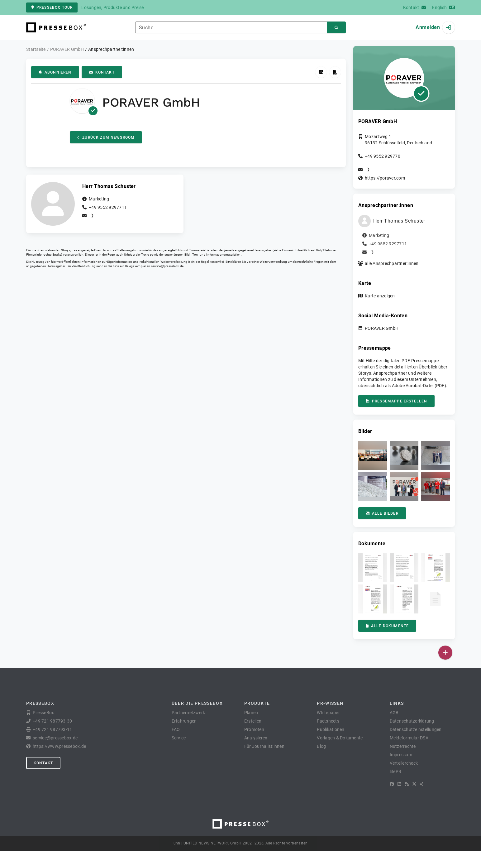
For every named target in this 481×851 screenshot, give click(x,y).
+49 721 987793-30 (52, 721)
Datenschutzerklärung (412, 721)
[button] (372, 455)
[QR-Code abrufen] (321, 72)
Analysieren (256, 737)
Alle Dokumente (387, 626)
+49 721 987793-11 (52, 729)
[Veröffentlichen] (445, 653)
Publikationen (330, 729)
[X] (414, 784)
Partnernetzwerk (188, 712)
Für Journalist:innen (264, 746)
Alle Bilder (382, 513)
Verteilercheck (404, 763)
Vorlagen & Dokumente (340, 737)
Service (179, 737)
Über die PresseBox (197, 703)
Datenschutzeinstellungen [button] (416, 729)
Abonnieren (55, 72)
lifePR (396, 771)
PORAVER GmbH (381, 328)
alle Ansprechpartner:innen (392, 263)
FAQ (176, 729)
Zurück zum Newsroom (106, 137)
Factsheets (328, 721)
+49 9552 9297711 (108, 207)
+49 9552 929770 (382, 156)
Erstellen (252, 721)
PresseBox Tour (52, 7)
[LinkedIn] (399, 784)
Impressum (401, 754)
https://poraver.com (385, 177)
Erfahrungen (184, 721)
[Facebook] (392, 784)
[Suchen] (336, 28)
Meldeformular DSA (409, 737)
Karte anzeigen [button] (380, 295)
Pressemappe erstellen (396, 401)
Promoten (254, 729)
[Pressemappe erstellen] (335, 72)
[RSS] (407, 784)
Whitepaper (328, 712)
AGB (394, 712)
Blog (321, 746)
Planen (251, 712)
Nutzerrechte (403, 746)
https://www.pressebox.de (59, 746)
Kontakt (102, 72)
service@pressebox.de (167, 266)
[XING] (421, 784)
